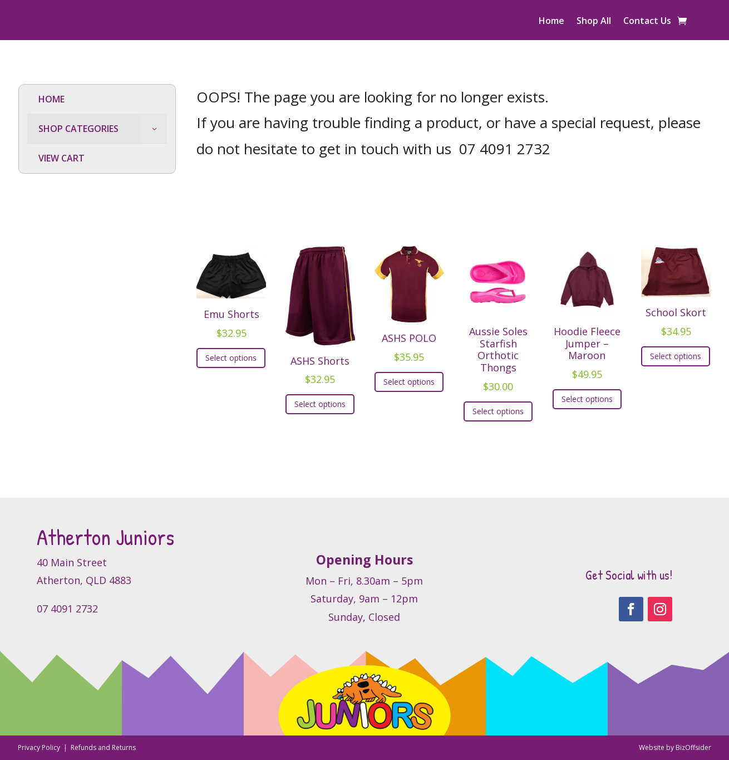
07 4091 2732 (504, 149)
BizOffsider (693, 747)
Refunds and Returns (103, 747)
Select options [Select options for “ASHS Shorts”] (320, 404)
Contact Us (647, 22)
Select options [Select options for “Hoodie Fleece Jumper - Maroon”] (587, 399)
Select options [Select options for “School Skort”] (675, 356)
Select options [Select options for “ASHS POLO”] (409, 381)
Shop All (594, 22)
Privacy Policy (40, 747)
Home (551, 22)
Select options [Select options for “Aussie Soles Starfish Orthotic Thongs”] (498, 411)
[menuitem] (97, 99)
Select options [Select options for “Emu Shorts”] (231, 357)
